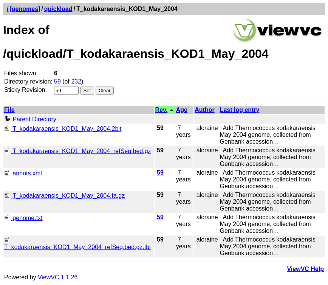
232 (76, 81)
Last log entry (240, 110)
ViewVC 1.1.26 (58, 277)
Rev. (161, 110)
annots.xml (23, 173)
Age (181, 110)
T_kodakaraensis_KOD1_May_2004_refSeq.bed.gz (77, 151)
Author (204, 110)
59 (57, 81)
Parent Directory (30, 119)
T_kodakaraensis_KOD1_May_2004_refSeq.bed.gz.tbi (77, 243)
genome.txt (23, 218)
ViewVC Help (305, 269)
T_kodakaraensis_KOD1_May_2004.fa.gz (64, 195)
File (9, 110)
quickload (58, 9)
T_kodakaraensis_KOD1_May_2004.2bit (62, 128)
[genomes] (24, 9)
